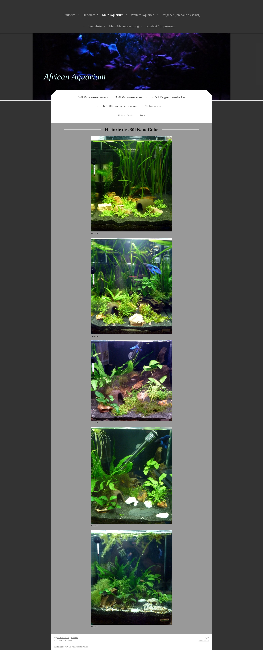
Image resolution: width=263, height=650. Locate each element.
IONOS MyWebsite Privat (76, 646)
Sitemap (74, 637)
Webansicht (204, 640)
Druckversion (61, 637)
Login (206, 637)
